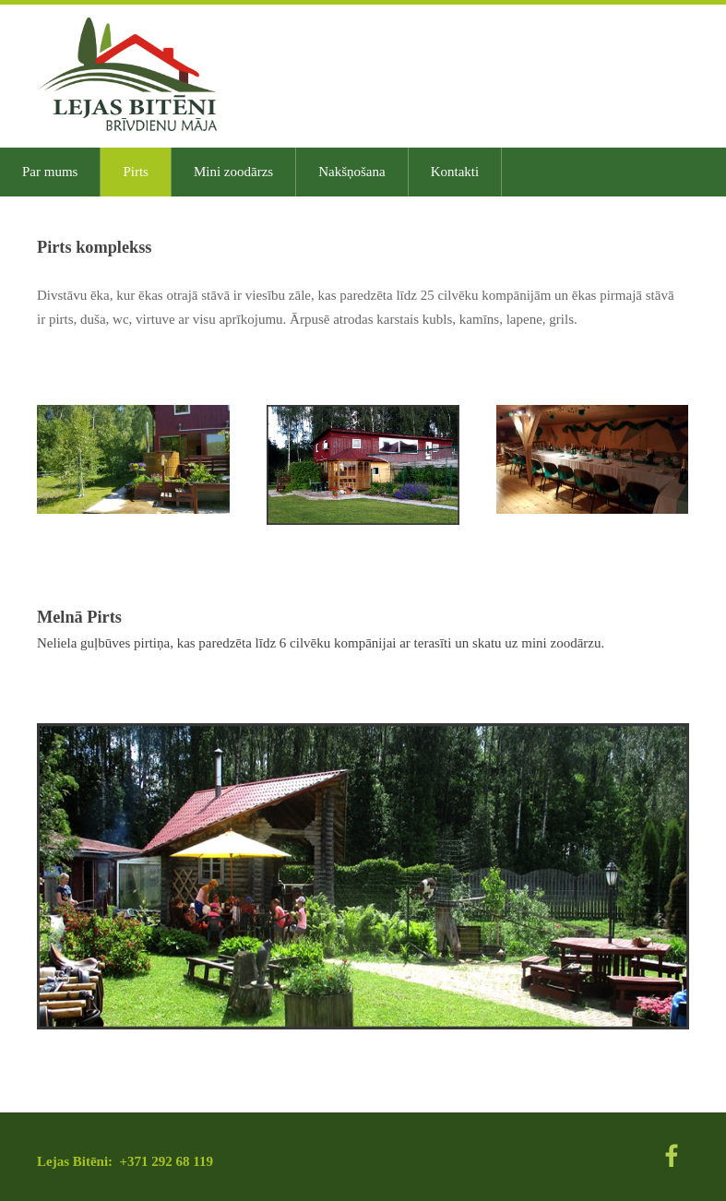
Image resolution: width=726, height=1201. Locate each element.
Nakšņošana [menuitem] (351, 171)
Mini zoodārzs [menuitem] (233, 171)
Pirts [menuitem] (136, 171)
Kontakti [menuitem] (455, 171)
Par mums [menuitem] (49, 171)
